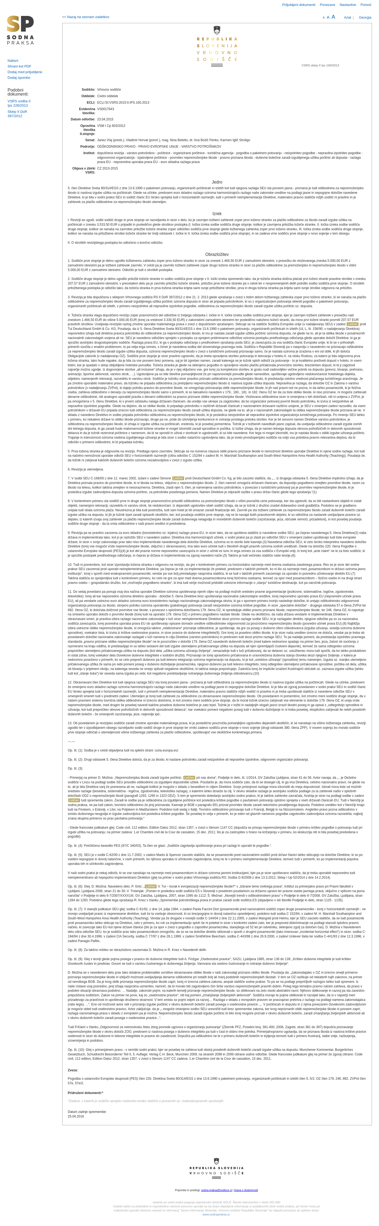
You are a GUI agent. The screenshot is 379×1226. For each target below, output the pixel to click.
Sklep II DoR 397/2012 (17, 114)
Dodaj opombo (19, 78)
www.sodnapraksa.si (215, 1214)
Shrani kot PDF (19, 66)
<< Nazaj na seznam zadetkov (85, 17)
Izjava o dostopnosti (246, 1190)
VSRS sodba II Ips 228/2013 (19, 103)
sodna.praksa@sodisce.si (216, 1190)
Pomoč (366, 5)
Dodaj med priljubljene (25, 72)
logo (20, 30)
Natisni (13, 61)
